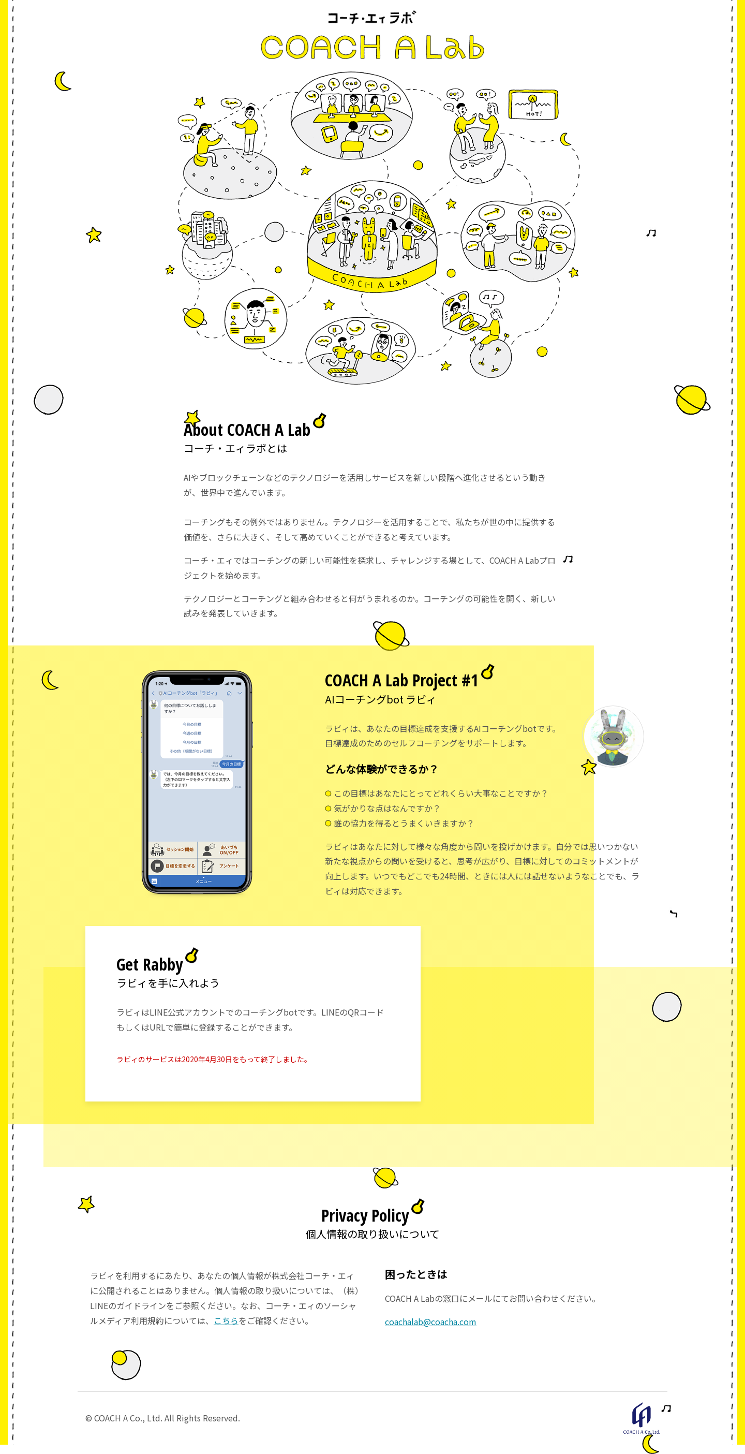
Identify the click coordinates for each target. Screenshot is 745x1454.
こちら (226, 1320)
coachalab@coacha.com (430, 1321)
